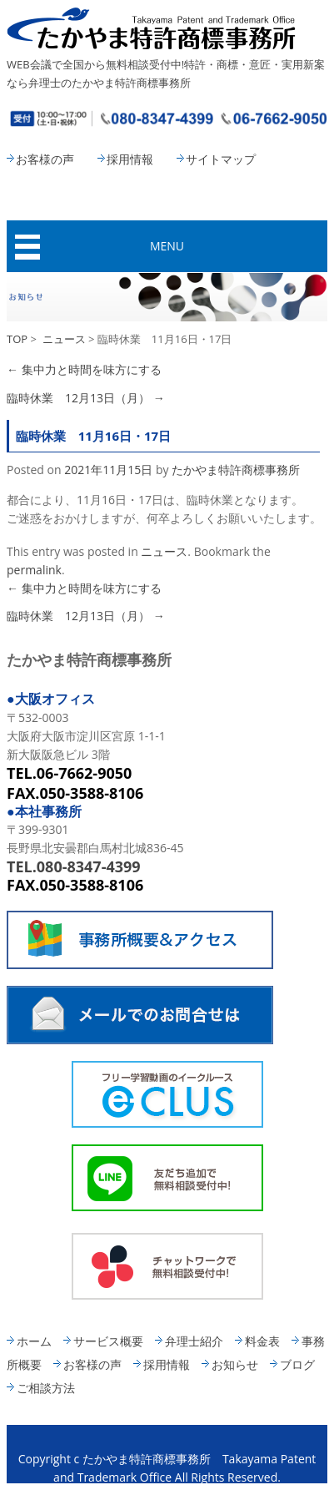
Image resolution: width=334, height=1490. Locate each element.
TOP (17, 338)
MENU (167, 246)
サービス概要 (108, 1341)
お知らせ (235, 1364)
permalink (34, 570)
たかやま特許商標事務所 (236, 469)
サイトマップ (221, 159)
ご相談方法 (46, 1388)
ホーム (34, 1341)
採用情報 (130, 159)
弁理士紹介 (194, 1341)
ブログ (297, 1364)
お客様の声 (45, 159)
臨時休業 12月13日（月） (86, 398)
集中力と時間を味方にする (84, 369)
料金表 (262, 1341)
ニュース (64, 338)
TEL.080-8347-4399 (74, 866)
